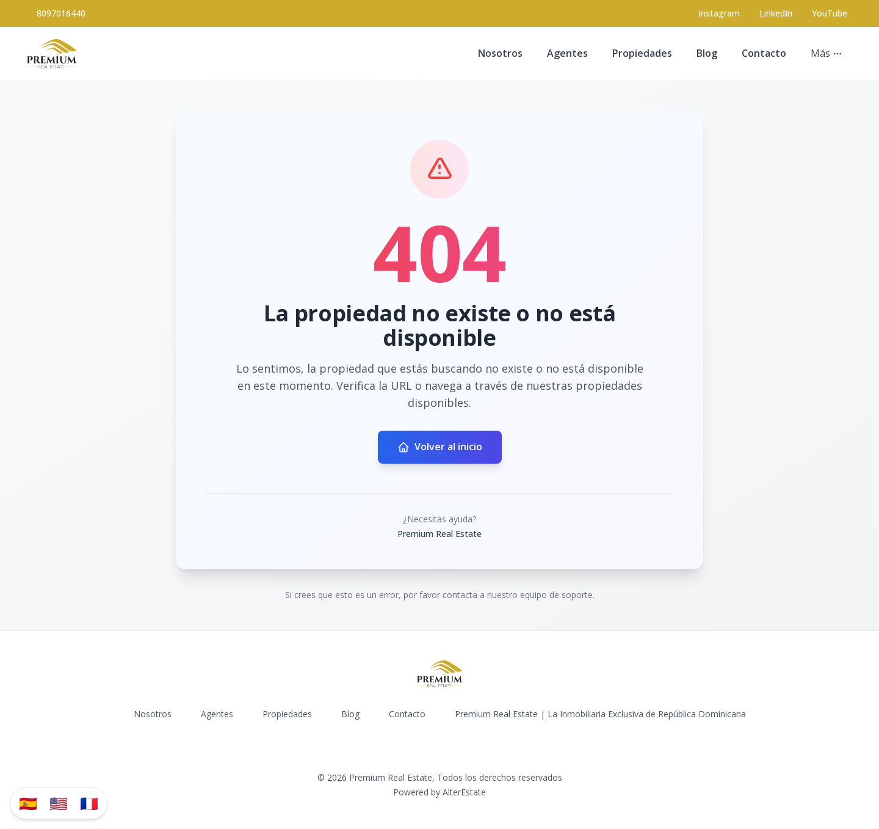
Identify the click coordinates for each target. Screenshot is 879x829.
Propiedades (642, 53)
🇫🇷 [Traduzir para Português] (89, 803)
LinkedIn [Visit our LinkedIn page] (775, 13)
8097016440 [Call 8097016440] (61, 13)
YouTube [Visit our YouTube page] (829, 13)
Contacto (764, 53)
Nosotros (500, 53)
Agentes (567, 53)
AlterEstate (464, 792)
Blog (706, 53)
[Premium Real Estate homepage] (51, 53)
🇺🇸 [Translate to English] (58, 803)
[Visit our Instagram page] (719, 13)
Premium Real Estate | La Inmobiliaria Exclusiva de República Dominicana (600, 714)
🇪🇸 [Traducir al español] (28, 803)
